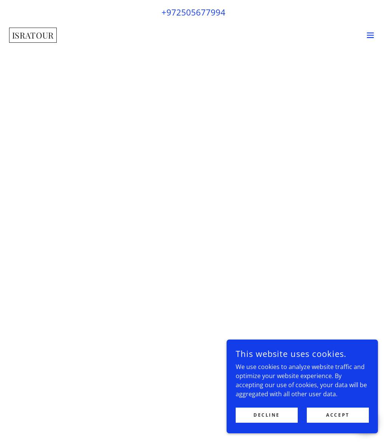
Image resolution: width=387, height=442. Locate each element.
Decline (266, 415)
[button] (370, 35)
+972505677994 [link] (193, 12)
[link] (33, 36)
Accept (337, 415)
